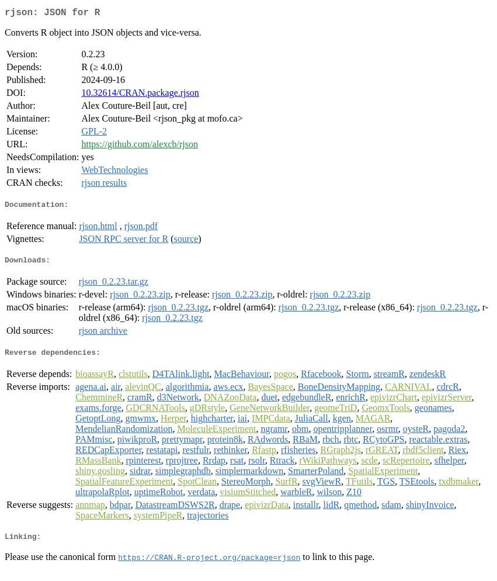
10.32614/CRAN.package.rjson (140, 95)
